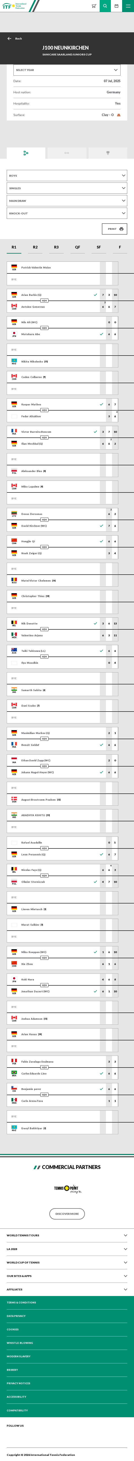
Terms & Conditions (21, 1302)
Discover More (67, 1213)
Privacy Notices (18, 1383)
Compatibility (17, 1410)
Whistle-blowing (20, 1343)
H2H (44, 300)
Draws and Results (26, 153)
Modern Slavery (19, 1356)
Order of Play (67, 153)
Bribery (12, 1370)
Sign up (116, 6)
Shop (94, 6)
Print (112, 229)
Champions (108, 153)
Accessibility (16, 1396)
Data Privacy (16, 1316)
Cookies (13, 1329)
